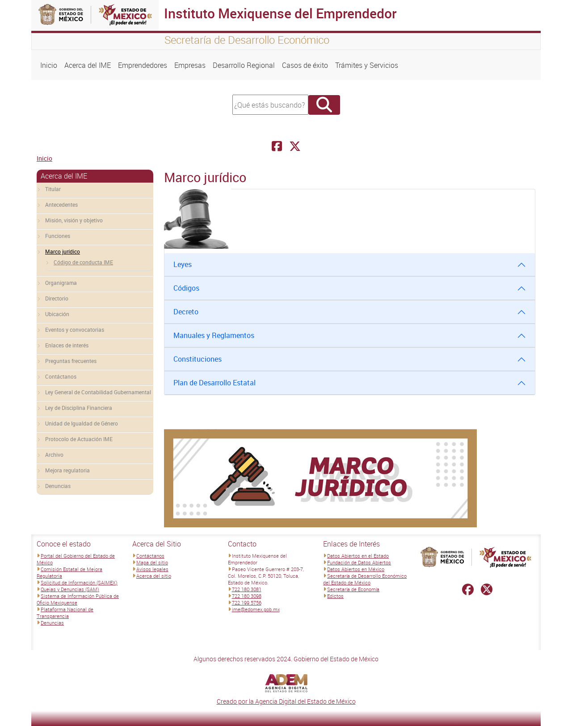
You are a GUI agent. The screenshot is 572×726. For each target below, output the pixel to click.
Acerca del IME (87, 65)
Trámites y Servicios (366, 65)
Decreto (185, 312)
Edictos (335, 595)
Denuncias (58, 485)
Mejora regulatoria (67, 470)
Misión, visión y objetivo (74, 220)
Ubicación (57, 313)
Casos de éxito (305, 65)
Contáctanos (60, 376)
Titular (53, 188)
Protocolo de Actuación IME (79, 438)
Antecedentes (61, 204)
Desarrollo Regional (244, 65)
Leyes (182, 264)
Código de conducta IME (83, 262)
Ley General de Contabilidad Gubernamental (98, 392)
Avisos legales (152, 569)
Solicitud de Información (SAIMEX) (79, 582)
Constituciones (197, 359)
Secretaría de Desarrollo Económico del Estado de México (365, 579)
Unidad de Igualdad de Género (81, 423)
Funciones (57, 235)
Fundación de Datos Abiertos (359, 562)
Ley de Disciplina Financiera (78, 407)
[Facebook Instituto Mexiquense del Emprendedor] (277, 146)
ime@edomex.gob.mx (256, 609)
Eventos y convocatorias (74, 329)
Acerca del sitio (153, 575)
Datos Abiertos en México (355, 569)
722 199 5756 (246, 602)
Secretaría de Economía (353, 589)
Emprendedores (142, 65)
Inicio (48, 65)
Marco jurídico (62, 251)
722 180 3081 (246, 589)
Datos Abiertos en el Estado (358, 555)
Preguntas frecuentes (71, 360)
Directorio (56, 298)
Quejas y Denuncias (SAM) (70, 589)
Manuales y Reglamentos (213, 335)
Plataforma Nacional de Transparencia (65, 612)
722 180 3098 (246, 595)
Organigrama (61, 282)
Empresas (190, 65)
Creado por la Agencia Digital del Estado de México (286, 701)
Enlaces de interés (66, 345)
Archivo (54, 454)
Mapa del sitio (152, 562)
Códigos (186, 288)
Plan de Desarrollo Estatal (214, 383)
